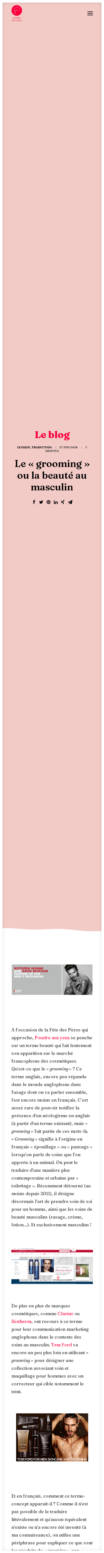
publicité (22, 1124)
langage (21, 1115)
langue (43, 1115)
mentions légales (59, 1517)
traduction (50, 1134)
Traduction (42, 60)
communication (50, 1097)
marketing (67, 1115)
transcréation (28, 1143)
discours (54, 1106)
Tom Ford (61, 570)
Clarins (65, 539)
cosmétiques (26, 1106)
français (78, 1106)
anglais (50, 1078)
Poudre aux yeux (52, 263)
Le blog (51, 1331)
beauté (71, 1078)
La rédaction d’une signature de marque (52, 1258)
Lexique (23, 60)
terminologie (51, 1124)
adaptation (25, 1078)
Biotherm (21, 547)
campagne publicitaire (60, 1088)
